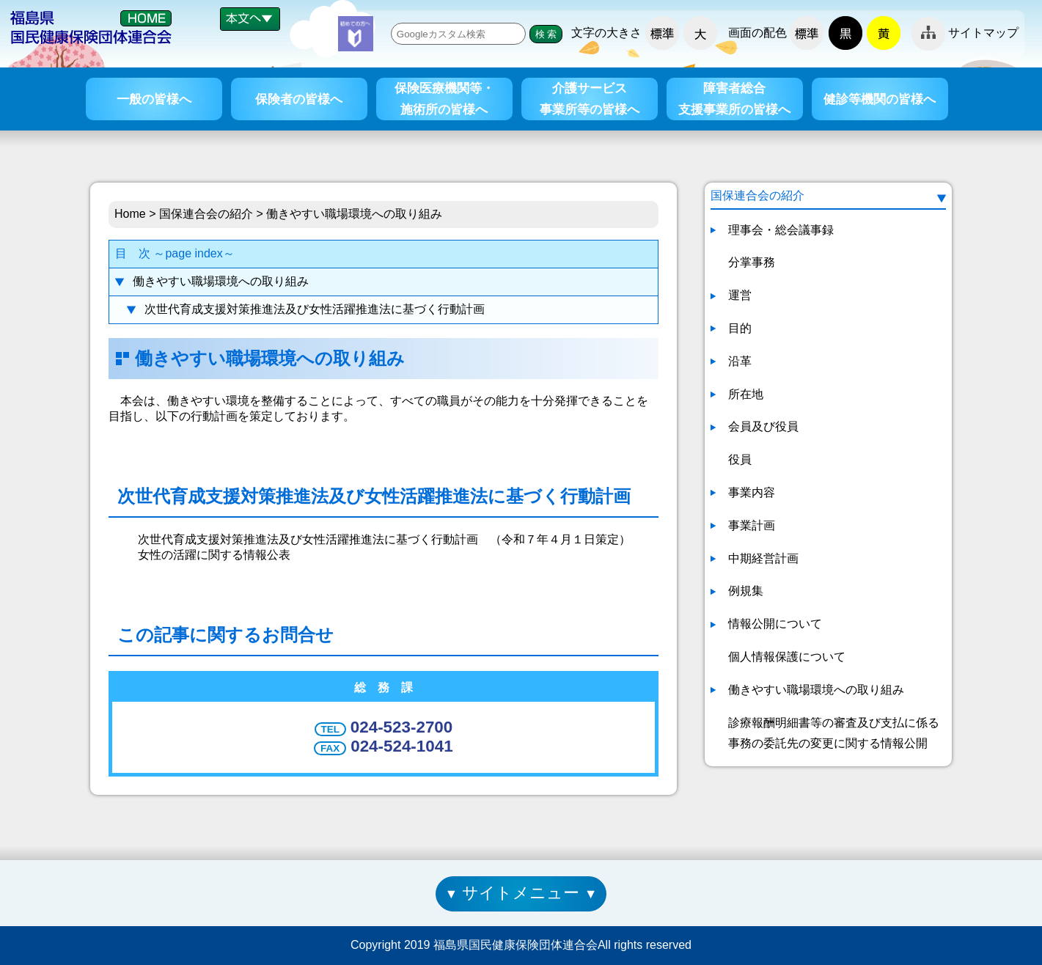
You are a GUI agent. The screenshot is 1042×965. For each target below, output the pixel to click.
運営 (740, 295)
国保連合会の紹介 (206, 214)
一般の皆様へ (154, 99)
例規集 (745, 590)
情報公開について (775, 623)
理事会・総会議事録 (781, 230)
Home (130, 214)
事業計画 (751, 525)
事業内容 (751, 492)
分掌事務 (751, 262)
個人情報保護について (786, 656)
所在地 (745, 394)
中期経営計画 (763, 558)
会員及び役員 (763, 426)
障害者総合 (734, 100)
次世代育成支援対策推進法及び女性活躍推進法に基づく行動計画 (314, 309)
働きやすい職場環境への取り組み (221, 281)
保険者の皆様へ (298, 99)
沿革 (740, 361)
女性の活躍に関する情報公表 (214, 554)
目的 (740, 328)
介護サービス (589, 100)
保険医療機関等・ (444, 100)
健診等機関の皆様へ (879, 99)
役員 (740, 459)
